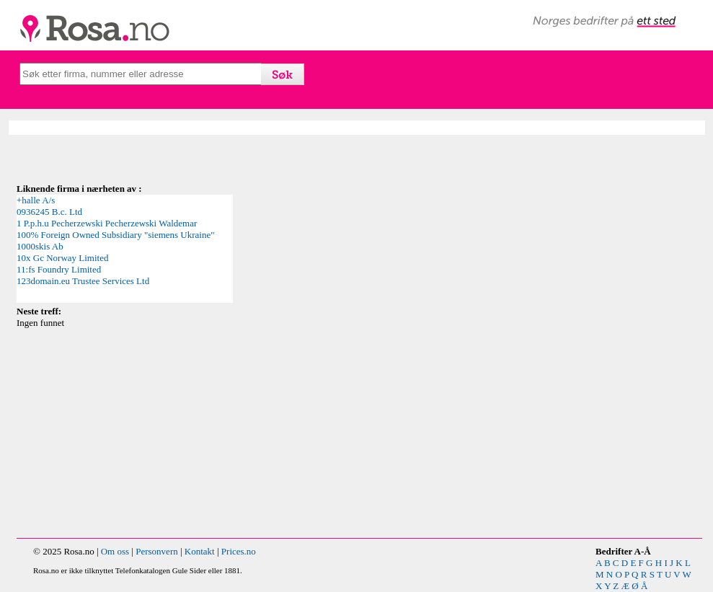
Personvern (157, 551)
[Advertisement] (280, 430)
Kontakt (200, 551)
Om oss (115, 551)
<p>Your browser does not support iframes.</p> (125, 249)
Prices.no (238, 551)
